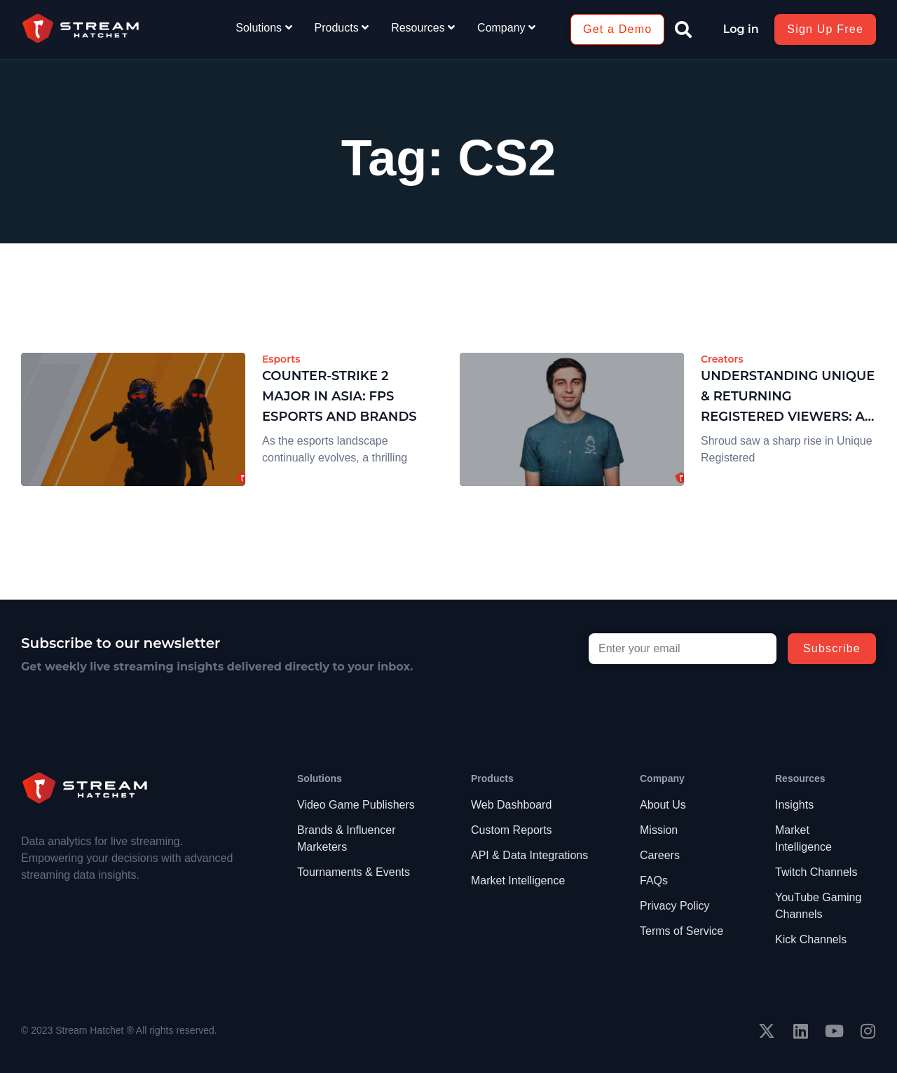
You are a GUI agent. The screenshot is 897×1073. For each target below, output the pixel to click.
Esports (281, 359)
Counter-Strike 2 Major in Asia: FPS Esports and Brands (339, 396)
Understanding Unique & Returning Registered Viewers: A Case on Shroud (788, 397)
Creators (722, 359)
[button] (683, 29)
